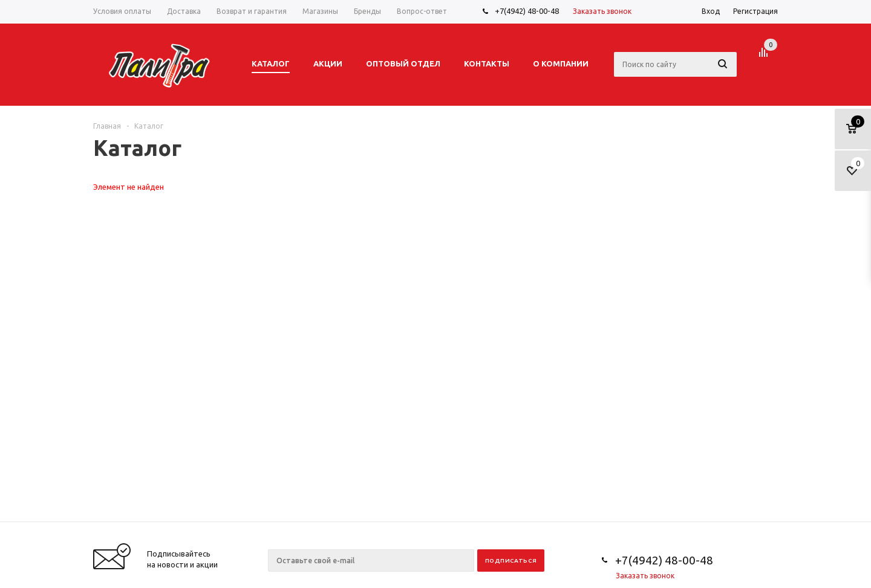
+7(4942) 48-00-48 (527, 11)
